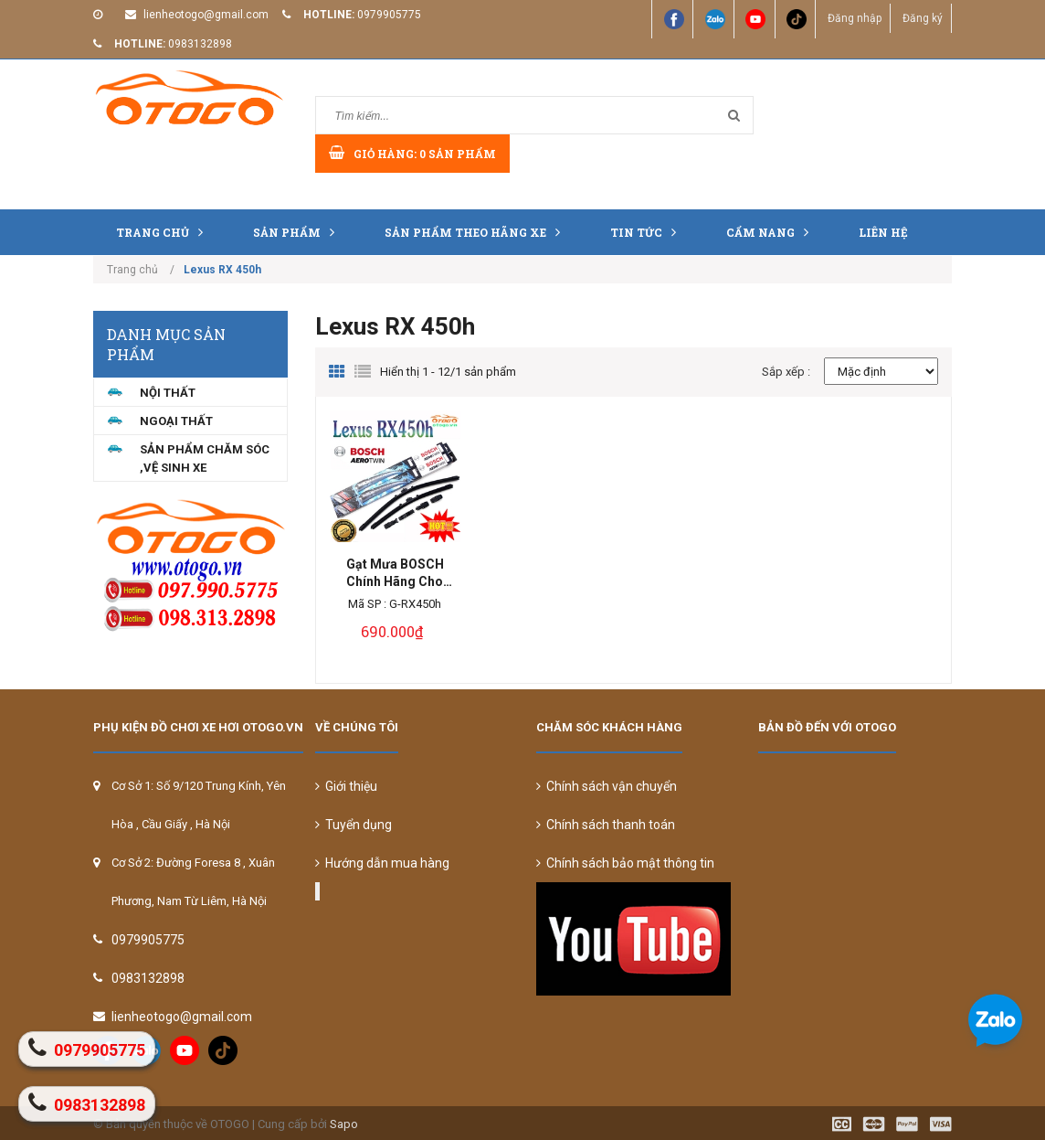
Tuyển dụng (353, 824)
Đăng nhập (853, 18)
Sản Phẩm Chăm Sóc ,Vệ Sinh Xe (204, 458)
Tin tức (647, 231)
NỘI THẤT (167, 393)
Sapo (344, 1124)
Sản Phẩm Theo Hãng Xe (477, 231)
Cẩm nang (772, 231)
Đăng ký (922, 18)
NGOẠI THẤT (176, 421)
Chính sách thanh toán (605, 824)
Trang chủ (164, 231)
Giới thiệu (346, 786)
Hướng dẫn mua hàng (382, 863)
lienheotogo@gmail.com (206, 14)
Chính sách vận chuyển (606, 786)
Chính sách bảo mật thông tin (625, 863)
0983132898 (200, 43)
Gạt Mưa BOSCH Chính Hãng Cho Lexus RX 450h (395, 574)
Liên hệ (883, 232)
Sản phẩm (298, 231)
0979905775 (389, 14)
